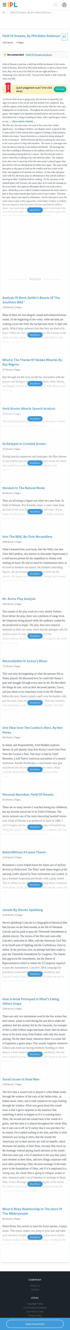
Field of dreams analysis (39, 54)
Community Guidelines (35, 1291)
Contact (35, 1273)
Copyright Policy (35, 1287)
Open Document (35, 1324)
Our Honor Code (35, 1295)
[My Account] (65, 5)
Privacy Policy (35, 1299)
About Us (35, 1269)
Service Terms (35, 1303)
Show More (35, 189)
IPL (3, 12)
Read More (35, 314)
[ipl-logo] (12, 6)
